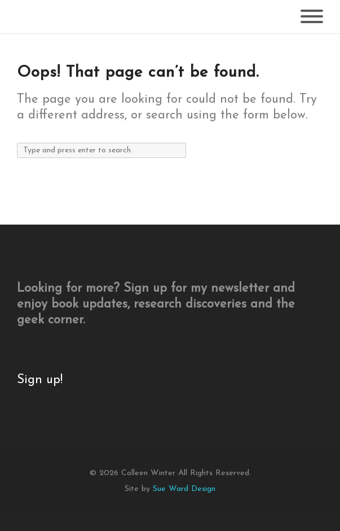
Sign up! (40, 380)
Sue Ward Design (184, 489)
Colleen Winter (148, 473)
